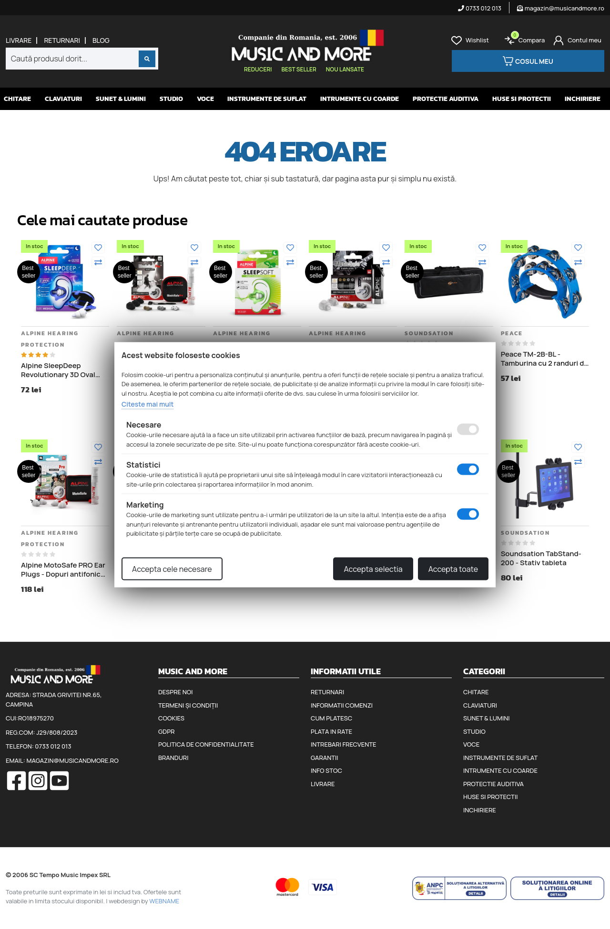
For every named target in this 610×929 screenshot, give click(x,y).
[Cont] (577, 40)
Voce (205, 99)
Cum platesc (331, 718)
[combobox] (82, 59)
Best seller (298, 69)
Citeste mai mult (147, 404)
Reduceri (258, 69)
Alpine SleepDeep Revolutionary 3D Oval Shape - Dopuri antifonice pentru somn (64, 370)
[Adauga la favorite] (98, 247)
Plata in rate (331, 731)
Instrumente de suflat (266, 99)
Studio (171, 99)
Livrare (18, 40)
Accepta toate (453, 568)
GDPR (166, 731)
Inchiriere (582, 99)
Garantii (324, 757)
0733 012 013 (479, 8)
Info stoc (326, 770)
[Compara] (98, 262)
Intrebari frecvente (343, 744)
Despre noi (175, 692)
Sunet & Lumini (121, 99)
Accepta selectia (373, 568)
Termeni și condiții (188, 705)
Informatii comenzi (342, 705)
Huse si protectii (521, 99)
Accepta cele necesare (172, 568)
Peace (512, 333)
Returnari (62, 40)
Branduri (173, 757)
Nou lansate (345, 69)
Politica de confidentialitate (206, 744)
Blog (101, 40)
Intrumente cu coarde (359, 99)
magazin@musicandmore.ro (560, 8)
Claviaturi (63, 99)
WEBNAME (164, 901)
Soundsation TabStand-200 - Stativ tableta (541, 558)
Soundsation (429, 333)
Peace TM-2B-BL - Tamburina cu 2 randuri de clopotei (545, 359)
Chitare (17, 99)
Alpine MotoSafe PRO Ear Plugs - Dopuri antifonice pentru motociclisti (63, 569)
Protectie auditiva (445, 99)
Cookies (171, 718)
